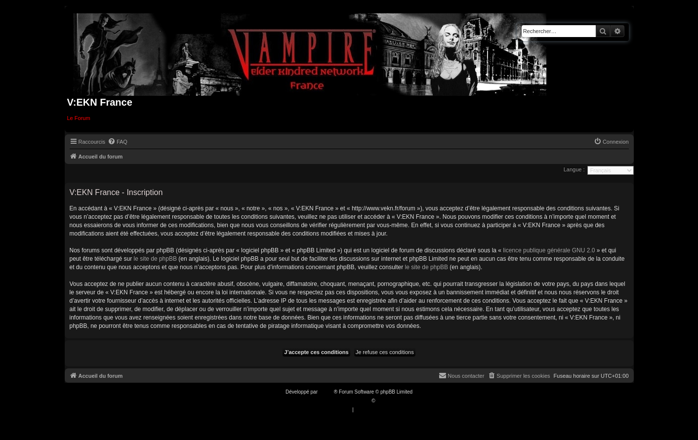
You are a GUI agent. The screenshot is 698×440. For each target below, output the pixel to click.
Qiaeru (383, 400)
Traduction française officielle (338, 400)
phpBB (326, 392)
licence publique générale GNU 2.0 (549, 250)
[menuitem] (117, 142)
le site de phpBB (155, 258)
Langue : (574, 169)
